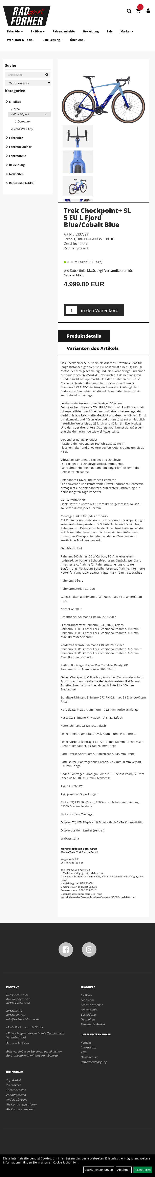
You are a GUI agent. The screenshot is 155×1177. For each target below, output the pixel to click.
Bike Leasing (52, 40)
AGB (83, 1052)
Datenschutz (89, 1057)
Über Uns (77, 40)
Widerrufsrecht (16, 1099)
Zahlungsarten (16, 1095)
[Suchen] (46, 75)
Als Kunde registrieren (21, 1104)
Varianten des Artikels (93, 348)
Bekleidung (91, 31)
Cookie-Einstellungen (99, 1170)
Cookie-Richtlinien (65, 1162)
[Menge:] (71, 310)
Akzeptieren (143, 1170)
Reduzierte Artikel (21, 183)
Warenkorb (13, 1085)
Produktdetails (84, 336)
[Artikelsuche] (129, 11)
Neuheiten (16, 174)
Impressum (88, 1047)
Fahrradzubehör (64, 31)
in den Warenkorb (99, 310)
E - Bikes (38, 31)
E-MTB (15, 109)
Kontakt (86, 1042)
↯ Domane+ (22, 121)
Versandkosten (16, 1090)
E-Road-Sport (20, 114)
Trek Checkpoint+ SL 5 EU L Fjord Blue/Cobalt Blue (97, 217)
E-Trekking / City (22, 129)
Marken (126, 31)
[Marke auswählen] (28, 83)
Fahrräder (15, 31)
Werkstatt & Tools (21, 40)
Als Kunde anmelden (20, 1109)
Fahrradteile (17, 156)
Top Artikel (13, 1080)
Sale (109, 31)
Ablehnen (123, 1170)
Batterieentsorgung (94, 1062)
